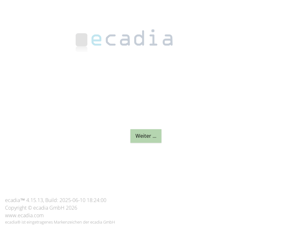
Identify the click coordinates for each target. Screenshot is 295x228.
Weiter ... (145, 135)
